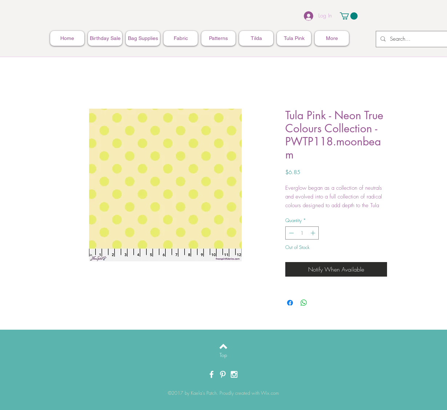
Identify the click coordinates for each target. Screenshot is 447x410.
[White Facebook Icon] (211, 374)
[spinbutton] (302, 233)
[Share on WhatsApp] (303, 302)
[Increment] (313, 233)
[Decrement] (290, 233)
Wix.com (270, 393)
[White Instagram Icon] (234, 374)
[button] (349, 16)
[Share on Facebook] (290, 302)
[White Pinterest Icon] (222, 374)
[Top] (223, 355)
